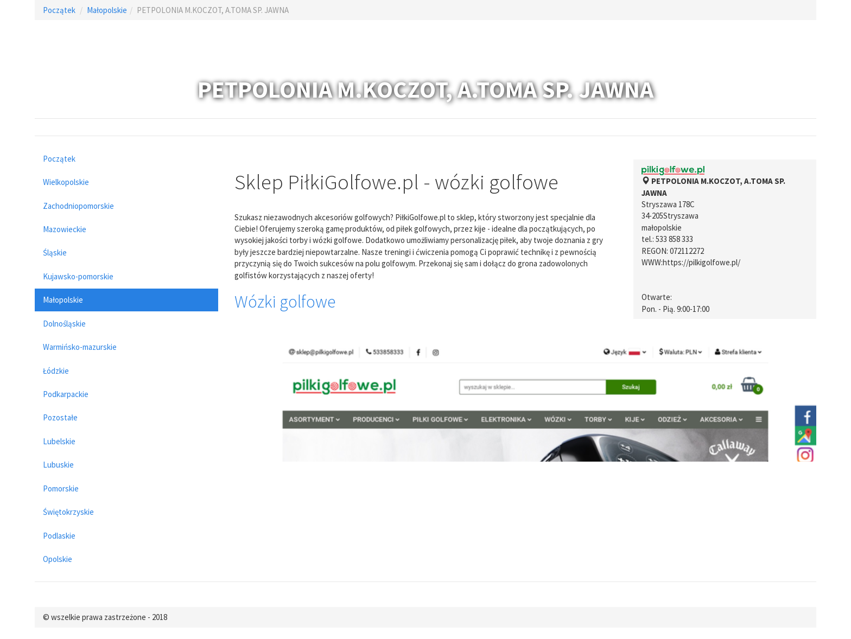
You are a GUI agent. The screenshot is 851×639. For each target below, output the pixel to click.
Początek (59, 10)
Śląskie (55, 252)
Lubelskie (59, 441)
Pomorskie (61, 488)
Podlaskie (59, 536)
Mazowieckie (64, 229)
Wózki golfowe (284, 301)
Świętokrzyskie (68, 512)
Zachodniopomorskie (78, 206)
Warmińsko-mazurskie (80, 347)
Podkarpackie (65, 394)
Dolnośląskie (64, 323)
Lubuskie (58, 464)
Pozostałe (60, 417)
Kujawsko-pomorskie (78, 276)
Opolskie (57, 559)
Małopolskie (107, 10)
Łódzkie (56, 371)
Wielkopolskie (66, 182)
